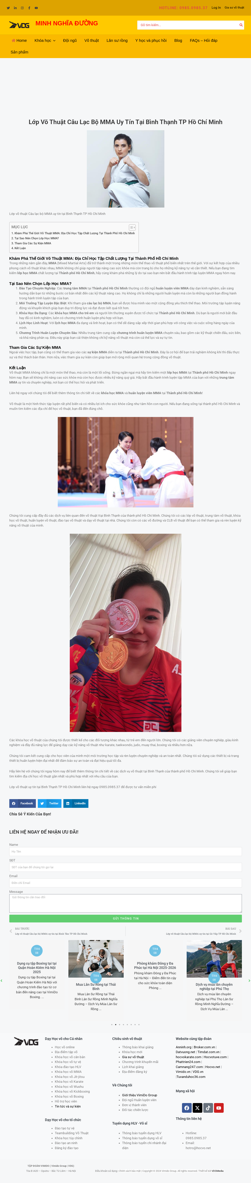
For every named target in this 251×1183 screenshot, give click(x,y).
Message (16, 892)
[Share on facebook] (22, 803)
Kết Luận (20, 248)
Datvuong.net (185, 1052)
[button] (183, 8)
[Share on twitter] (49, 803)
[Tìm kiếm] (241, 25)
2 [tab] (116, 1025)
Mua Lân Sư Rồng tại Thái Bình (96, 986)
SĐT (12, 860)
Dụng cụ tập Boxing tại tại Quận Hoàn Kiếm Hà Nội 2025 (37, 967)
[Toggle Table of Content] (130, 227)
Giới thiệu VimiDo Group (139, 1095)
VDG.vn (198, 1072)
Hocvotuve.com (215, 1057)
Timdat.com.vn (208, 1052)
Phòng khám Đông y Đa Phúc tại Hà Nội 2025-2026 (155, 965)
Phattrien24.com (188, 1062)
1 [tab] (112, 1025)
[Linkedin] (15, 7)
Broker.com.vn (204, 1047)
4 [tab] (124, 1025)
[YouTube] (36, 7)
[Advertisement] (125, 87)
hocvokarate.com (188, 1057)
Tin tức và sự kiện (68, 1106)
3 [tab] (120, 1025)
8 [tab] (139, 1025)
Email (13, 876)
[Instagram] (22, 7)
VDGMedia (217, 1170)
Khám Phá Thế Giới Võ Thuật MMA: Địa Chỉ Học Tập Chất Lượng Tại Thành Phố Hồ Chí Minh (75, 233)
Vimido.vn (183, 1072)
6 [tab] (131, 1025)
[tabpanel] (36, 974)
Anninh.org (183, 1047)
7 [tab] (135, 1025)
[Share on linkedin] (76, 803)
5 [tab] (127, 1025)
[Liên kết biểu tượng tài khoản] (216, 7)
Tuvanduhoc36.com (191, 1077)
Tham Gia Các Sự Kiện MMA (33, 243)
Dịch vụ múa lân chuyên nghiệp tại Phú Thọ (214, 986)
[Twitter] (8, 7)
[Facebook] (29, 7)
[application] (53, 40)
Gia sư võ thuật (234, 7)
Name (13, 845)
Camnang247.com (189, 1067)
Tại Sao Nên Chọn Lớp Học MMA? (37, 238)
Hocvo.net (212, 1067)
